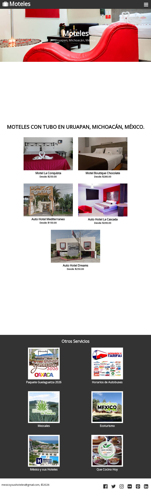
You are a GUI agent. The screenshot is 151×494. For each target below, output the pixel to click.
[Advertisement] (75, 91)
